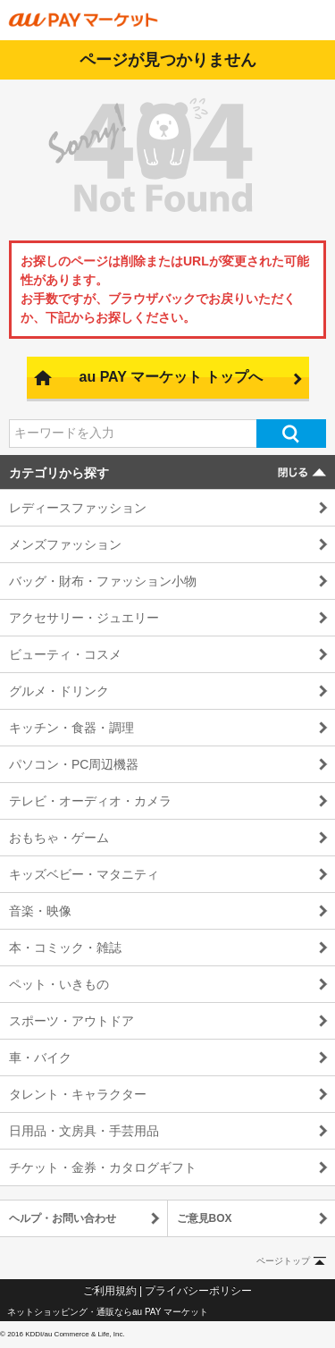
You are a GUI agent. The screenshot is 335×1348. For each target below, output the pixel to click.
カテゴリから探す (59, 473)
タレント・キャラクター (78, 1094)
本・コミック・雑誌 (65, 947)
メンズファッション (65, 544)
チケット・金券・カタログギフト (103, 1167)
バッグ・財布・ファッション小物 (103, 581)
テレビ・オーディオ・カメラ (90, 801)
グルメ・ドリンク (59, 691)
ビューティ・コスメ (65, 654)
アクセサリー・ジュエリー (84, 618)
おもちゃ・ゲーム (59, 837)
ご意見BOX (204, 1218)
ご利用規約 (110, 1291)
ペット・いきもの (59, 984)
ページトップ (283, 1261)
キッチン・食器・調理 (71, 727)
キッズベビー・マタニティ (84, 874)
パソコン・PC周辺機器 (73, 764)
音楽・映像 (40, 911)
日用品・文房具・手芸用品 (84, 1131)
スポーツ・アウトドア (71, 1021)
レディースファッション (78, 508)
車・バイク (40, 1057)
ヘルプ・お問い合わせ (62, 1218)
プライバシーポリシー (198, 1291)
